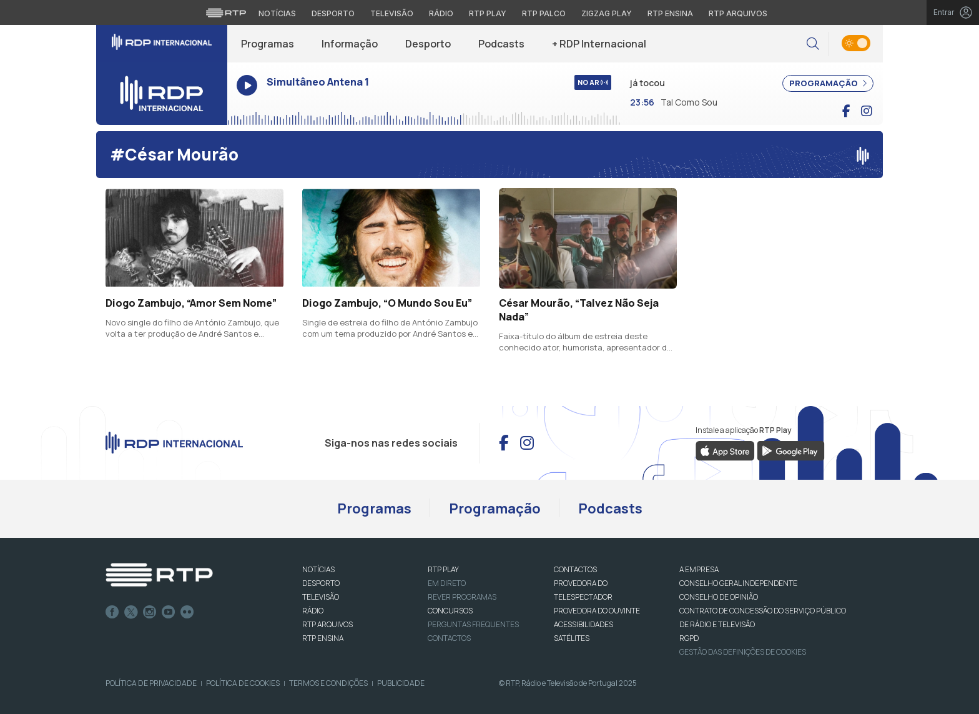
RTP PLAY (443, 569)
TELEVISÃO (320, 597)
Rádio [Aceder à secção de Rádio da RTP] (441, 13)
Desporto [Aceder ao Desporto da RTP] (333, 13)
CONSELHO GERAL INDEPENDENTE (738, 583)
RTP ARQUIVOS (327, 624)
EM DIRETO (447, 583)
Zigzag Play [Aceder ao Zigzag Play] (606, 13)
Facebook (112, 612)
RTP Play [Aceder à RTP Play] (487, 13)
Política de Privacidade (151, 683)
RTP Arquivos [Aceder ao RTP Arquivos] (738, 13)
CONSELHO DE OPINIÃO (718, 597)
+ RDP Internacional (599, 44)
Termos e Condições (328, 683)
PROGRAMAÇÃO (828, 83)
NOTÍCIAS (318, 569)
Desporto (428, 44)
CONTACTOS (575, 569)
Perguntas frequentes (473, 624)
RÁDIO (312, 610)
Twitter (131, 612)
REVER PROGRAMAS (462, 597)
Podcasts (501, 44)
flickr (187, 612)
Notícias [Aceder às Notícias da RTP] (277, 13)
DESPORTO (321, 583)
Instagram (150, 612)
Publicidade (401, 683)
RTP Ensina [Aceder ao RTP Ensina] (670, 13)
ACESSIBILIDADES (583, 624)
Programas (267, 44)
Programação (495, 508)
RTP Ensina (322, 638)
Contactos (449, 638)
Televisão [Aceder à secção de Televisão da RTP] (391, 13)
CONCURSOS (450, 610)
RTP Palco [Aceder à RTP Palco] (544, 13)
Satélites (571, 638)
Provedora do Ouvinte (597, 610)
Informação (350, 44)
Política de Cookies (243, 683)
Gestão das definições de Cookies (742, 652)
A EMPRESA (699, 569)
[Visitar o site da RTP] (226, 12)
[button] (813, 44)
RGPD (689, 638)
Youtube (168, 612)
